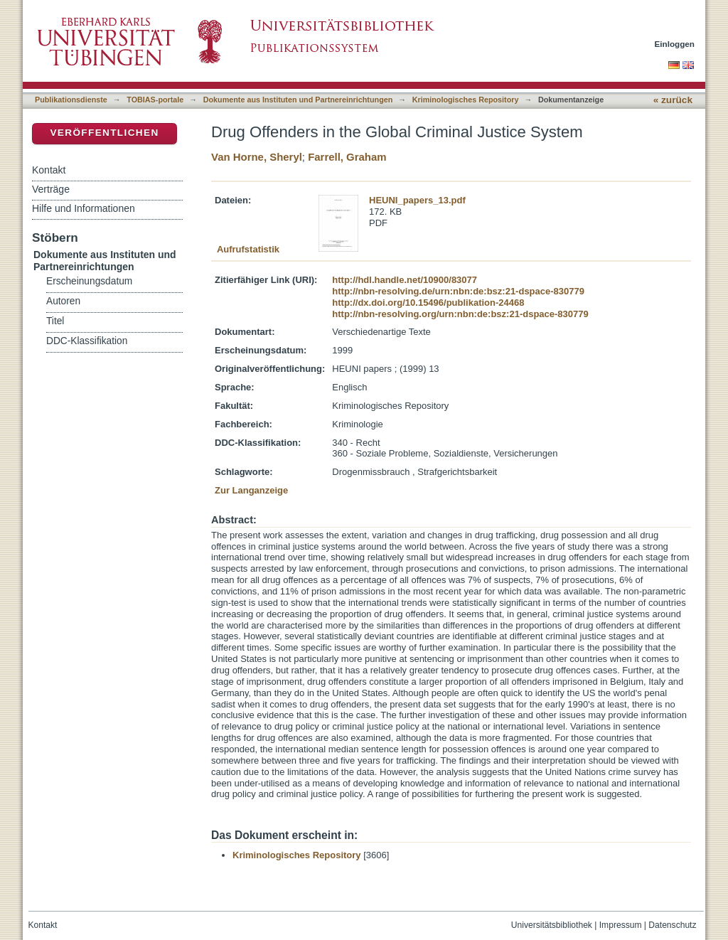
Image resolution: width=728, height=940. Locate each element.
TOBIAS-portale (155, 99)
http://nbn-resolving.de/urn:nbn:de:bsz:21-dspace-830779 (458, 291)
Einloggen (675, 43)
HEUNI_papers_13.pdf (417, 200)
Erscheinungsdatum (89, 281)
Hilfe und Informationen (83, 208)
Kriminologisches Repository (465, 99)
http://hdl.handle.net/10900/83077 (404, 279)
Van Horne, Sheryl (256, 157)
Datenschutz (672, 925)
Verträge (51, 189)
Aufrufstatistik (248, 249)
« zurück (672, 100)
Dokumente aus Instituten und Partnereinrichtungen (298, 99)
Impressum (620, 925)
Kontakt (48, 170)
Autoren (63, 301)
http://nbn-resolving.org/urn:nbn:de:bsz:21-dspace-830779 (460, 314)
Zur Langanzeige (251, 490)
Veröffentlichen (104, 132)
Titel (55, 321)
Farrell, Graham (347, 157)
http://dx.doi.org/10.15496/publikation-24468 (428, 302)
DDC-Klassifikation (86, 341)
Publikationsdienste (71, 99)
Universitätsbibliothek (551, 925)
